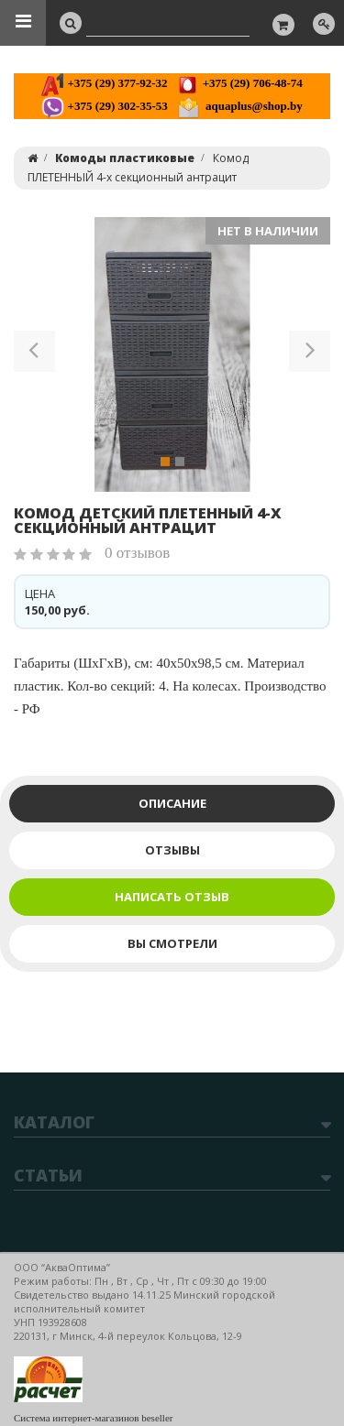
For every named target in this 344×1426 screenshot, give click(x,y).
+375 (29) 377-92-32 (104, 83)
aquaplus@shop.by (240, 106)
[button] (34, 354)
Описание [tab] (172, 803)
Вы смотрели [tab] (172, 943)
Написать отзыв (172, 896)
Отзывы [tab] (172, 850)
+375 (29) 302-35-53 (104, 106)
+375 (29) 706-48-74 (239, 83)
